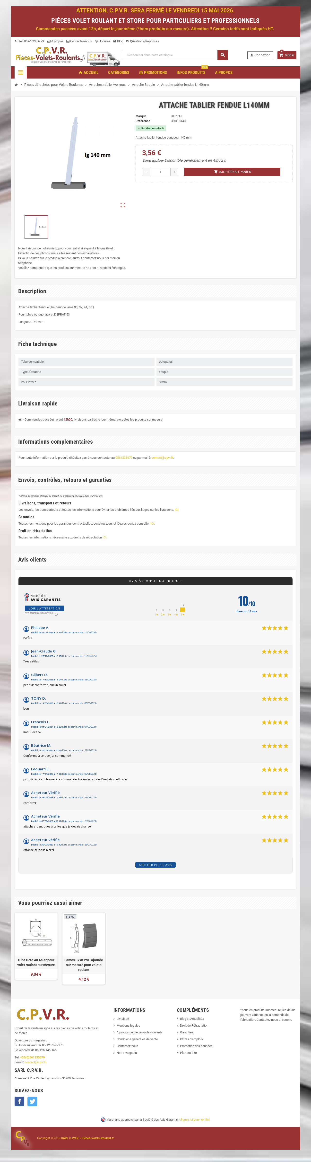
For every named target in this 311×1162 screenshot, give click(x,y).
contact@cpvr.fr (162, 457)
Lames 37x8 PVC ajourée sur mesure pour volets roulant (83, 965)
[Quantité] (160, 172)
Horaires (102, 41)
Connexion (260, 55)
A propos (55, 41)
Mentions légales (128, 1025)
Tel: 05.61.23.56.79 (29, 41)
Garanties (186, 1032)
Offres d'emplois (191, 1039)
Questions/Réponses (142, 41)
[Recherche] (175, 55)
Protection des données (196, 1046)
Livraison (123, 1019)
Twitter (32, 1101)
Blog (118, 41)
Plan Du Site (188, 1053)
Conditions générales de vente (137, 1039)
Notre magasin (127, 1053)
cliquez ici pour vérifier (194, 1119)
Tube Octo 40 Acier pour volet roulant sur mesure (36, 962)
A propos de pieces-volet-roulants (140, 1032)
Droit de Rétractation (194, 1025)
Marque (141, 116)
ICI (177, 509)
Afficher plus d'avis (155, 865)
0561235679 (123, 457)
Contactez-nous (79, 41)
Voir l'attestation (44, 608)
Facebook (19, 1101)
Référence (143, 121)
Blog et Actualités (192, 1019)
